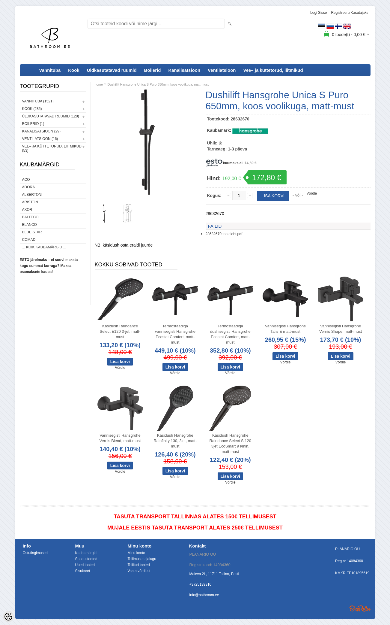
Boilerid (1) (33, 124)
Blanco (29, 225)
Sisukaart (82, 571)
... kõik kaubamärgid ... (44, 247)
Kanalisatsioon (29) (41, 131)
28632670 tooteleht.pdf (224, 234)
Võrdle (312, 193)
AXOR (27, 210)
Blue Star (32, 232)
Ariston (30, 202)
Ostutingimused (35, 553)
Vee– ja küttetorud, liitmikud (273, 70)
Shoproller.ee (360, 608)
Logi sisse (318, 13)
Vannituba (50, 70)
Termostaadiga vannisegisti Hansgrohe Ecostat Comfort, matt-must (175, 334)
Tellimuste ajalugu (142, 559)
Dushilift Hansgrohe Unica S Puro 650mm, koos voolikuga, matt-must (158, 84)
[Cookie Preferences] (8, 616)
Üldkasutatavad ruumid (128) (50, 116)
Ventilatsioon (222, 70)
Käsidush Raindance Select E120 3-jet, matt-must (120, 331)
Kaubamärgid (86, 553)
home (99, 84)
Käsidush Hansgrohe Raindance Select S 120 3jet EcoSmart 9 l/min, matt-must (230, 443)
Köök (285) (32, 109)
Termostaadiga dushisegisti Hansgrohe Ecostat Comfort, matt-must (230, 334)
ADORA (28, 187)
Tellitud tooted (139, 565)
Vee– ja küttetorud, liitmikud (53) (52, 148)
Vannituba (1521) (38, 101)
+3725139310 (200, 584)
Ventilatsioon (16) (40, 139)
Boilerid (152, 70)
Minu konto (136, 553)
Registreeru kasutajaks (349, 13)
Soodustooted (86, 559)
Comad (29, 240)
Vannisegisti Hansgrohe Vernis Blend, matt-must (120, 438)
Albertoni (32, 195)
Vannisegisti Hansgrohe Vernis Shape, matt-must (340, 329)
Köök (73, 70)
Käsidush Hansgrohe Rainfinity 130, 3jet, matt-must (175, 440)
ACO (26, 179)
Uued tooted (85, 565)
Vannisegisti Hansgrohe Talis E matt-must (285, 329)
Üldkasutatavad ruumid (112, 70)
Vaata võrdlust (139, 571)
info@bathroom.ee (204, 595)
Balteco (30, 217)
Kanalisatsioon (184, 70)
